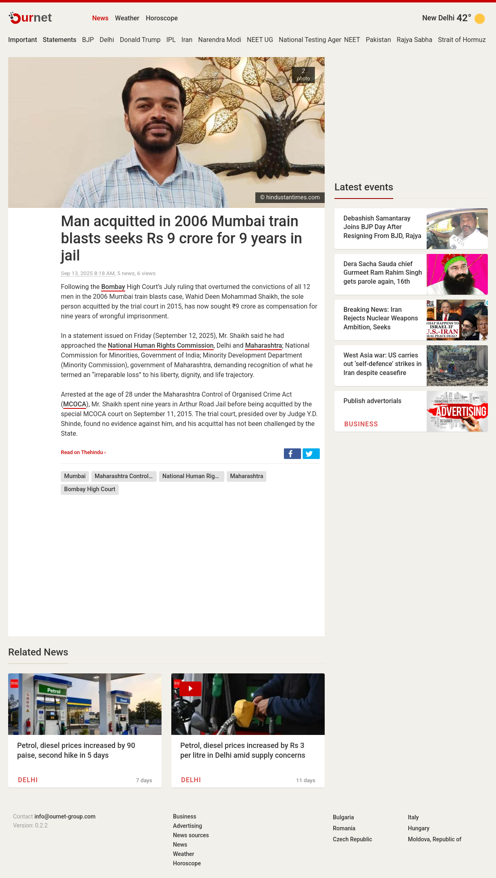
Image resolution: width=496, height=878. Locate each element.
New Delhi (438, 18)
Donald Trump (140, 40)
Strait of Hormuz (462, 40)
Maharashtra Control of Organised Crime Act (126, 476)
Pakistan (378, 40)
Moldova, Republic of (434, 839)
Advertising (187, 826)
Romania (344, 828)
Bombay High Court (89, 489)
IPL (171, 40)
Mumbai (75, 476)
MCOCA (74, 404)
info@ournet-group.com (64, 816)
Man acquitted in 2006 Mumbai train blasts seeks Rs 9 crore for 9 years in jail (181, 238)
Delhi (107, 40)
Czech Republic (352, 839)
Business (361, 424)
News (100, 18)
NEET (352, 40)
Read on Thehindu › (83, 452)
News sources (191, 835)
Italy (413, 817)
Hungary (419, 828)
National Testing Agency (314, 40)
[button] (292, 453)
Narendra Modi (219, 40)
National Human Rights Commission (160, 345)
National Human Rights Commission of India (193, 476)
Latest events (363, 187)
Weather (127, 18)
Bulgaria (343, 817)
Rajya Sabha (414, 40)
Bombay (113, 287)
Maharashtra (263, 345)
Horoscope (162, 18)
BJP (88, 40)
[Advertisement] (190, 560)
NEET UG (260, 40)
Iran (187, 40)
